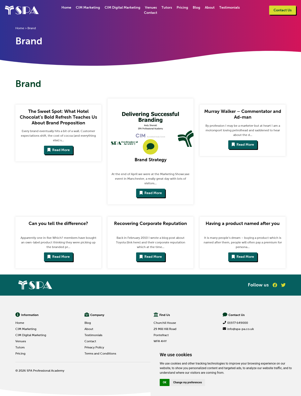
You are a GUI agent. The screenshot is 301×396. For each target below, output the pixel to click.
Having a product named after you (243, 223)
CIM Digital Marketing (122, 7)
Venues (151, 7)
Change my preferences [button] (187, 382)
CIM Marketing (88, 7)
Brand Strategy (151, 159)
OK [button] (164, 382)
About (210, 7)
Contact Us (283, 10)
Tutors (166, 7)
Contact (150, 13)
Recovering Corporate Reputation (150, 223)
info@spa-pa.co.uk (238, 329)
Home (66, 7)
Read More (58, 150)
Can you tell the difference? (58, 223)
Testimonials (229, 7)
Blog (196, 7)
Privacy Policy (94, 347)
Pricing (182, 7)
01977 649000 (235, 322)
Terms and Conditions (100, 353)
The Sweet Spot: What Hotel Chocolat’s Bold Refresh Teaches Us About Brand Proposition (58, 117)
